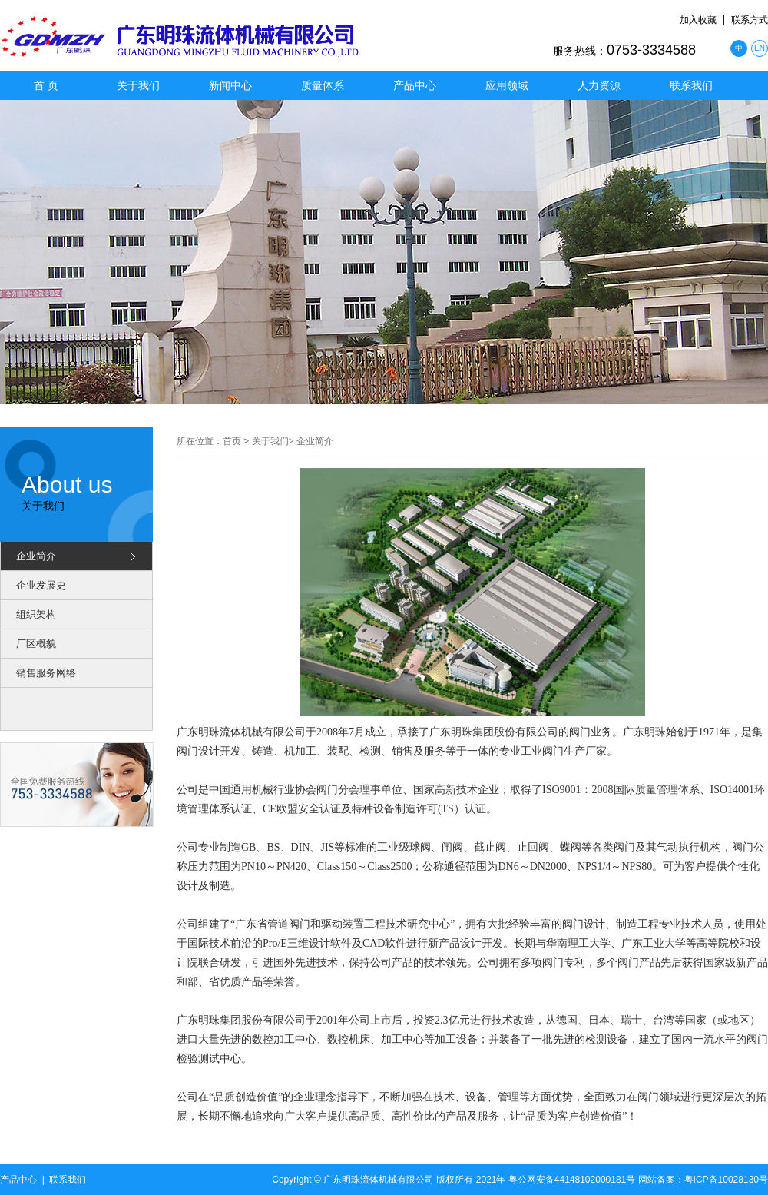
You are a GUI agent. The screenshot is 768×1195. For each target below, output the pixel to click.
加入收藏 (698, 20)
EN (759, 48)
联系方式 (749, 20)
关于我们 (138, 85)
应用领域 (506, 85)
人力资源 (599, 85)
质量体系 (322, 85)
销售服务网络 (46, 673)
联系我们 (691, 85)
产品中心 (414, 85)
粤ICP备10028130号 (726, 1179)
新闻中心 (230, 85)
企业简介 (36, 556)
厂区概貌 (36, 643)
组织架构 (36, 614)
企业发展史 (41, 585)
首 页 (46, 85)
